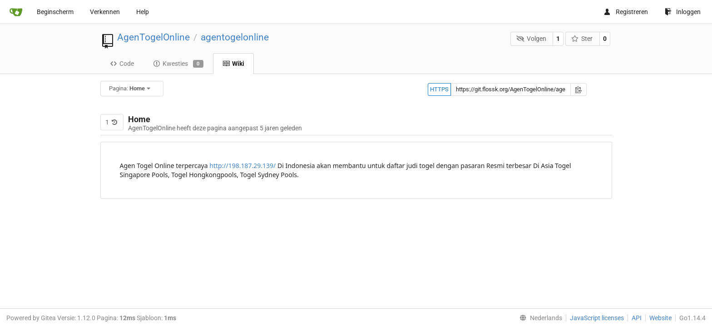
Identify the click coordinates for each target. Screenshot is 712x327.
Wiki (233, 63)
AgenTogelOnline (153, 37)
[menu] (539, 318)
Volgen (531, 38)
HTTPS (439, 89)
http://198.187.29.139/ (242, 165)
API (637, 318)
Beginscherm (55, 11)
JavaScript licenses (597, 318)
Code (122, 63)
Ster (582, 38)
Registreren (625, 11)
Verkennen (105, 11)
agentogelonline (235, 37)
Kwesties (178, 64)
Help (142, 11)
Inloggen (682, 11)
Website (660, 318)
